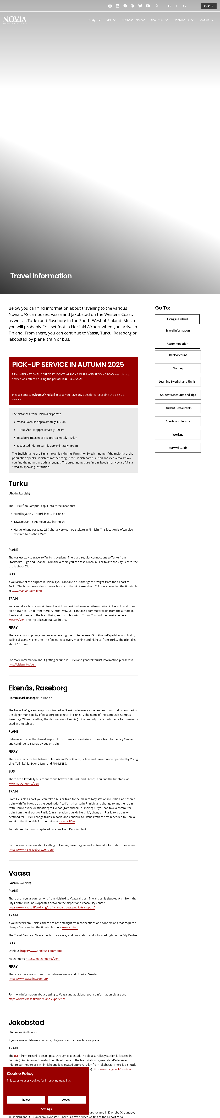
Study (91, 20)
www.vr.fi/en (17, 620)
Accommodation (178, 344)
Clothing (178, 368)
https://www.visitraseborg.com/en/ (31, 849)
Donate (208, 5)
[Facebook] (125, 6)
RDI (108, 20)
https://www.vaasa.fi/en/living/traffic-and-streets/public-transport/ (52, 907)
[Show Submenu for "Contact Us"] (192, 20)
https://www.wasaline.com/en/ (28, 979)
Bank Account (178, 355)
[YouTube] (148, 6)
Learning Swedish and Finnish (178, 382)
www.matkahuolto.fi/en (27, 591)
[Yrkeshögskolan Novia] (17, 20)
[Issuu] (132, 6)
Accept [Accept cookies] (66, 1099)
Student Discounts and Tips (178, 395)
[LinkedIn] (117, 6)
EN (169, 6)
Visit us (204, 20)
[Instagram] (110, 6)
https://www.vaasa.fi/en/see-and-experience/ (38, 999)
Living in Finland (177, 319)
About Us (156, 20)
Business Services (133, 20)
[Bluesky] (140, 6)
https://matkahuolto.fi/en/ (43, 959)
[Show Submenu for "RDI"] (114, 20)
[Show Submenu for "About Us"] (166, 20)
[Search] (157, 6)
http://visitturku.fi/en (22, 664)
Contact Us (181, 20)
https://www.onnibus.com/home (41, 951)
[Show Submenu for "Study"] (99, 20)
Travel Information (178, 330)
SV (184, 6)
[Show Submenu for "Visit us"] (213, 20)
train (17, 1056)
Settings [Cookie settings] (46, 1109)
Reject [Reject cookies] (26, 1099)
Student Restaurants (178, 408)
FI (177, 6)
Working (178, 434)
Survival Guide (178, 448)
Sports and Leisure (178, 421)
